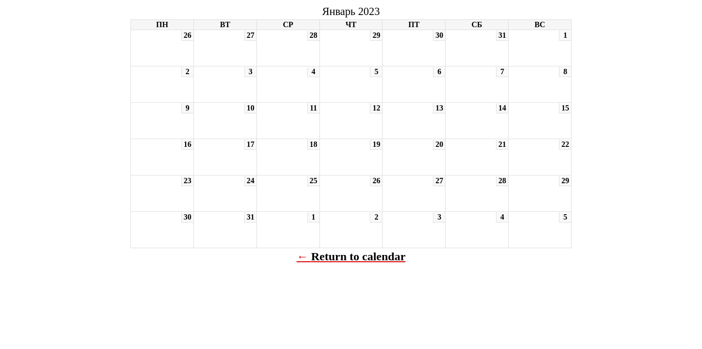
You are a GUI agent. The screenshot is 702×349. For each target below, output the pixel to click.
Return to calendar (358, 256)
